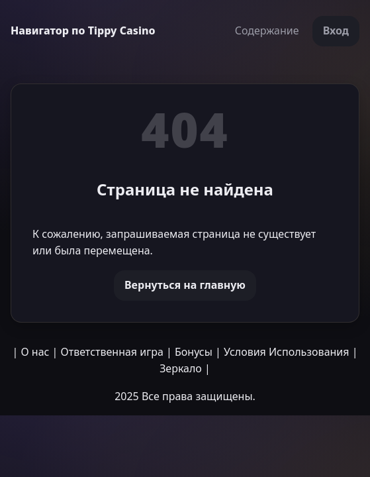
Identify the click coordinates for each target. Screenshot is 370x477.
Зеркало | (185, 368)
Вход (336, 30)
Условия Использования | (291, 351)
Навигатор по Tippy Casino (83, 30)
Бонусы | (198, 351)
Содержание (267, 30)
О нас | (39, 351)
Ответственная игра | (116, 351)
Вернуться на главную (185, 285)
